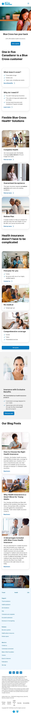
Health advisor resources (8, 633)
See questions (8, 585)
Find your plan (9, 413)
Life (28, 592)
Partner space (5, 636)
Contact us (4, 645)
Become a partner (6, 630)
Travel (3, 592)
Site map (4, 665)
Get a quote (15, 43)
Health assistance (6, 604)
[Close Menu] (28, 3)
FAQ (3, 611)
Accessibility (26, 703)
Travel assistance (6, 601)
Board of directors (6, 658)
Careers (4, 655)
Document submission (7, 617)
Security (19, 703)
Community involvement (7, 648)
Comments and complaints (8, 614)
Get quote (16, 347)
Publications (5, 661)
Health (16, 592)
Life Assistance (5, 607)
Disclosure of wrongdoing (8, 620)
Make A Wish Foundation (8, 652)
